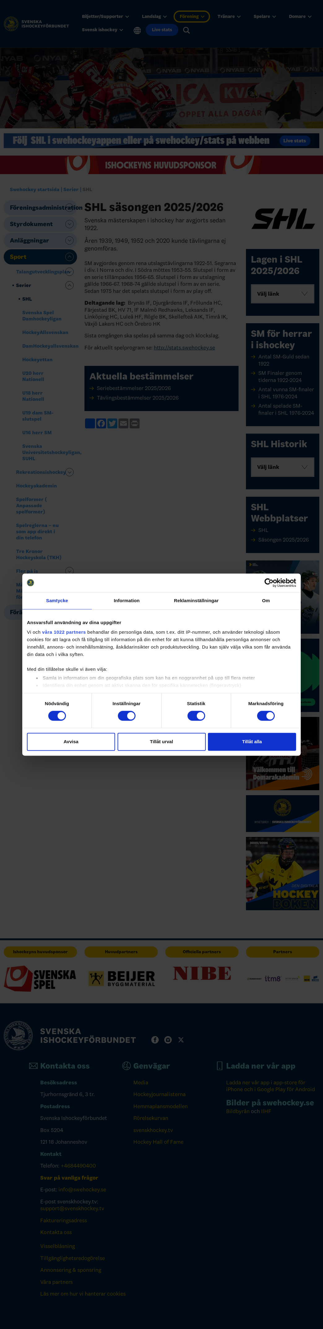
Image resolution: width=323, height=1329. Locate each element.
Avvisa (71, 741)
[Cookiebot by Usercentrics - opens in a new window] (269, 582)
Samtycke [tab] (57, 600)
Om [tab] (266, 600)
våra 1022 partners (64, 632)
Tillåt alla (252, 741)
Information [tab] (127, 600)
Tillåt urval (161, 741)
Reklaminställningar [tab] (196, 600)
